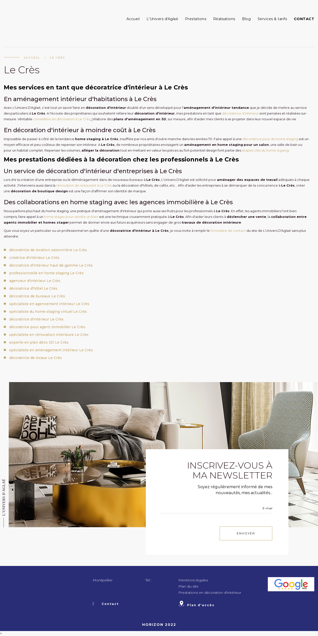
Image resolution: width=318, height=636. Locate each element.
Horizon (152, 624)
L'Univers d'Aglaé (162, 19)
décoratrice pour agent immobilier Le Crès (47, 327)
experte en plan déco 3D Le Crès (39, 342)
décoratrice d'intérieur (240, 113)
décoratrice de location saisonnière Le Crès (48, 250)
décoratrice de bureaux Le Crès (37, 296)
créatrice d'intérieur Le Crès (34, 257)
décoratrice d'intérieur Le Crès (36, 319)
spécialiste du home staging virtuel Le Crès (48, 311)
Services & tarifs (272, 19)
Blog (246, 19)
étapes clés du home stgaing (265, 150)
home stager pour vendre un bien (71, 217)
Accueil (133, 19)
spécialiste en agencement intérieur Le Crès (49, 304)
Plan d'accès (196, 605)
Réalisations (224, 19)
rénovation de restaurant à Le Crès (84, 185)
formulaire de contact (228, 231)
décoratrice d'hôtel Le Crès (33, 288)
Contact (304, 19)
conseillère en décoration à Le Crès (61, 119)
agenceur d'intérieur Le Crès (34, 280)
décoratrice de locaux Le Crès (35, 358)
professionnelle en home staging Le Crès (46, 273)
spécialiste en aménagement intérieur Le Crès (51, 350)
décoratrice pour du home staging (270, 139)
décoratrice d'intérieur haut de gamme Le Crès (51, 265)
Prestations (195, 19)
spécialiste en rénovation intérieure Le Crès (48, 334)
